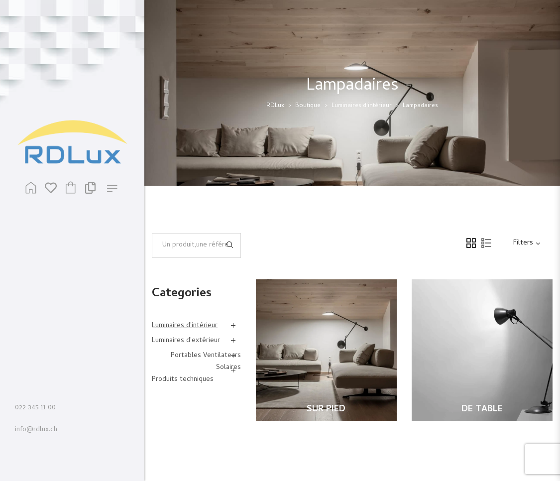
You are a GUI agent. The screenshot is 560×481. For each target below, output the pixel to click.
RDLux (275, 106)
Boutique (308, 106)
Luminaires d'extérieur (186, 341)
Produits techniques (183, 379)
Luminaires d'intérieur (362, 106)
